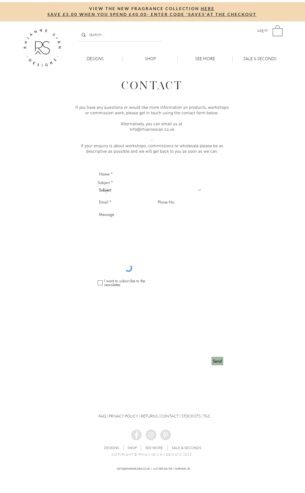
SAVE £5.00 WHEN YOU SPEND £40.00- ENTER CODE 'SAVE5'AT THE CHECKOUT (151, 14)
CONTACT (169, 416)
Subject (104, 183)
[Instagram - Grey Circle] (151, 435)
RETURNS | (150, 416)
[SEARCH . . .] (120, 35)
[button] (278, 30)
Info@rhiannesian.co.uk (152, 129)
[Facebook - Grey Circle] (136, 435)
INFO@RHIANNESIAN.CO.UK (133, 469)
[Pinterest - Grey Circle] (165, 435)
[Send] (217, 361)
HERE (208, 8)
